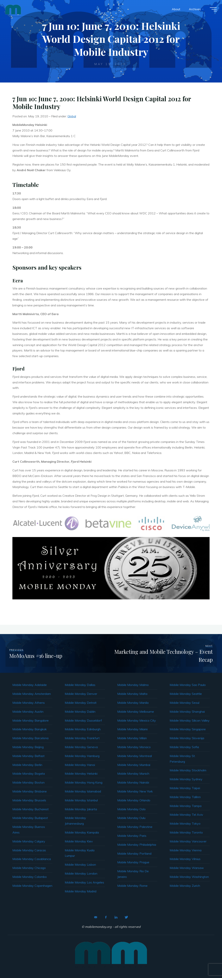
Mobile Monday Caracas (29, 850)
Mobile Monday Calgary (28, 841)
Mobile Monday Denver (81, 694)
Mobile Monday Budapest (30, 818)
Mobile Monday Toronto (186, 832)
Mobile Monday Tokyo (185, 823)
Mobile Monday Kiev (79, 841)
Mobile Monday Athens (28, 703)
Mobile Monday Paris (131, 836)
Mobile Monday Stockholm (188, 770)
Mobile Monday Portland (134, 853)
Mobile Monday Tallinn (185, 797)
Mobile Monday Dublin (80, 711)
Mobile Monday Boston (28, 782)
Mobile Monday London (81, 873)
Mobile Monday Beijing (28, 747)
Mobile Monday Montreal (134, 756)
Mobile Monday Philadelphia (136, 845)
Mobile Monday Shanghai (187, 711)
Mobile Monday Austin (27, 711)
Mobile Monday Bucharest (30, 809)
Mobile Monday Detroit (81, 703)
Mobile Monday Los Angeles (84, 882)
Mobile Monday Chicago (29, 868)
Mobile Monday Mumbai (133, 765)
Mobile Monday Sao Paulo (188, 685)
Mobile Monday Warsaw (187, 868)
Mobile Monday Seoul (184, 703)
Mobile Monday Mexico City (136, 720)
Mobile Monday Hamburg (82, 756)
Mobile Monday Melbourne (135, 711)
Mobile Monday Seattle (186, 694)
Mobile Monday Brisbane (29, 791)
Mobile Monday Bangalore (30, 720)
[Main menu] (212, 9)
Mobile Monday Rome (132, 886)
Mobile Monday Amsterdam (31, 694)
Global (71, 116)
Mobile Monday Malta (132, 694)
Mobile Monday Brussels (29, 800)
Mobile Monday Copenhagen (32, 886)
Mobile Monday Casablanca (31, 859)
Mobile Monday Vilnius (185, 859)
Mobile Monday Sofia (184, 747)
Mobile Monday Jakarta (81, 809)
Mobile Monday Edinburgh (83, 729)
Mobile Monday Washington (189, 877)
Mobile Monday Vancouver (188, 841)
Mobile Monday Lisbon (80, 864)
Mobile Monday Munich (133, 773)
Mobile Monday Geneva (81, 747)
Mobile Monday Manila (133, 703)
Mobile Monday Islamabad (83, 791)
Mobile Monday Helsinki (81, 773)
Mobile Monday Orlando (133, 800)
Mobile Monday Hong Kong (83, 782)
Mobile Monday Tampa (185, 806)
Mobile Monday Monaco (134, 747)
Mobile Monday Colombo (29, 877)
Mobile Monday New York (135, 791)
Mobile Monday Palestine (134, 827)
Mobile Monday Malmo (133, 685)
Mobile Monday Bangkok (29, 729)
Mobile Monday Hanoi (80, 765)
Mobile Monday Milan (132, 738)
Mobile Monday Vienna (185, 850)
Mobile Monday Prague (133, 862)
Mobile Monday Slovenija (187, 738)
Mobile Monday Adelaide (29, 685)
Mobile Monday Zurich (185, 886)
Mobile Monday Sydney (186, 779)
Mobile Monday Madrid (80, 891)
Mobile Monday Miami (132, 729)
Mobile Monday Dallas (80, 685)
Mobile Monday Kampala (82, 832)
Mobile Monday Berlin (27, 765)
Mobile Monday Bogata (28, 773)
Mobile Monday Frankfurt (82, 738)
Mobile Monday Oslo (131, 809)
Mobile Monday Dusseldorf (83, 720)
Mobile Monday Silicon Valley (190, 720)
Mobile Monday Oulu (131, 818)
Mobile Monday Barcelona (30, 738)
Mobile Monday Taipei (185, 788)
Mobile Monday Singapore (188, 729)
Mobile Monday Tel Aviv (186, 814)
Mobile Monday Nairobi (133, 782)
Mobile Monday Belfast (28, 756)
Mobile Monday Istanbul (81, 800)
